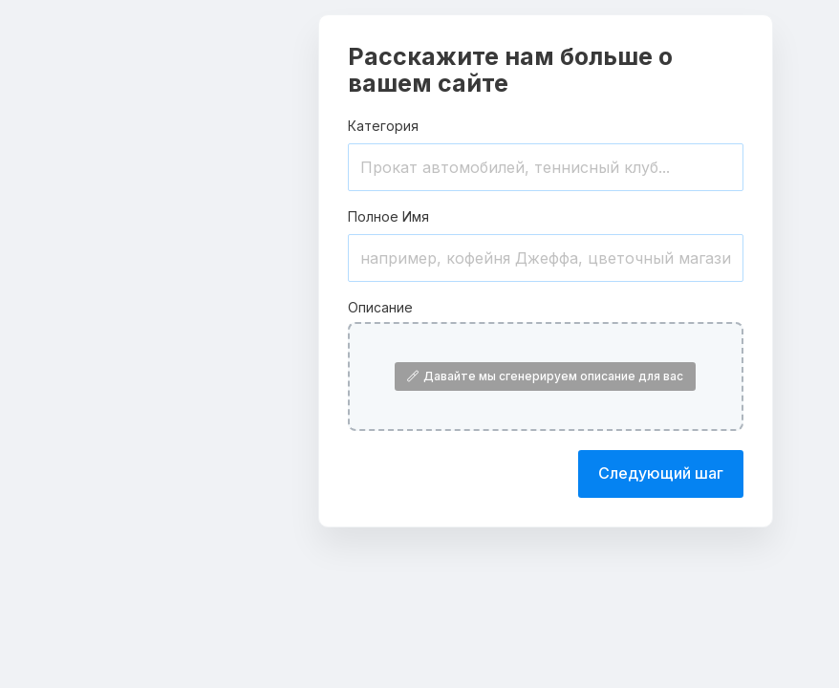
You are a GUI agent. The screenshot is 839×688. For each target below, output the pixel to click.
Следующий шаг (660, 473)
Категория (383, 126)
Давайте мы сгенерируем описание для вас (545, 376)
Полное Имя (388, 216)
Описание (380, 307)
